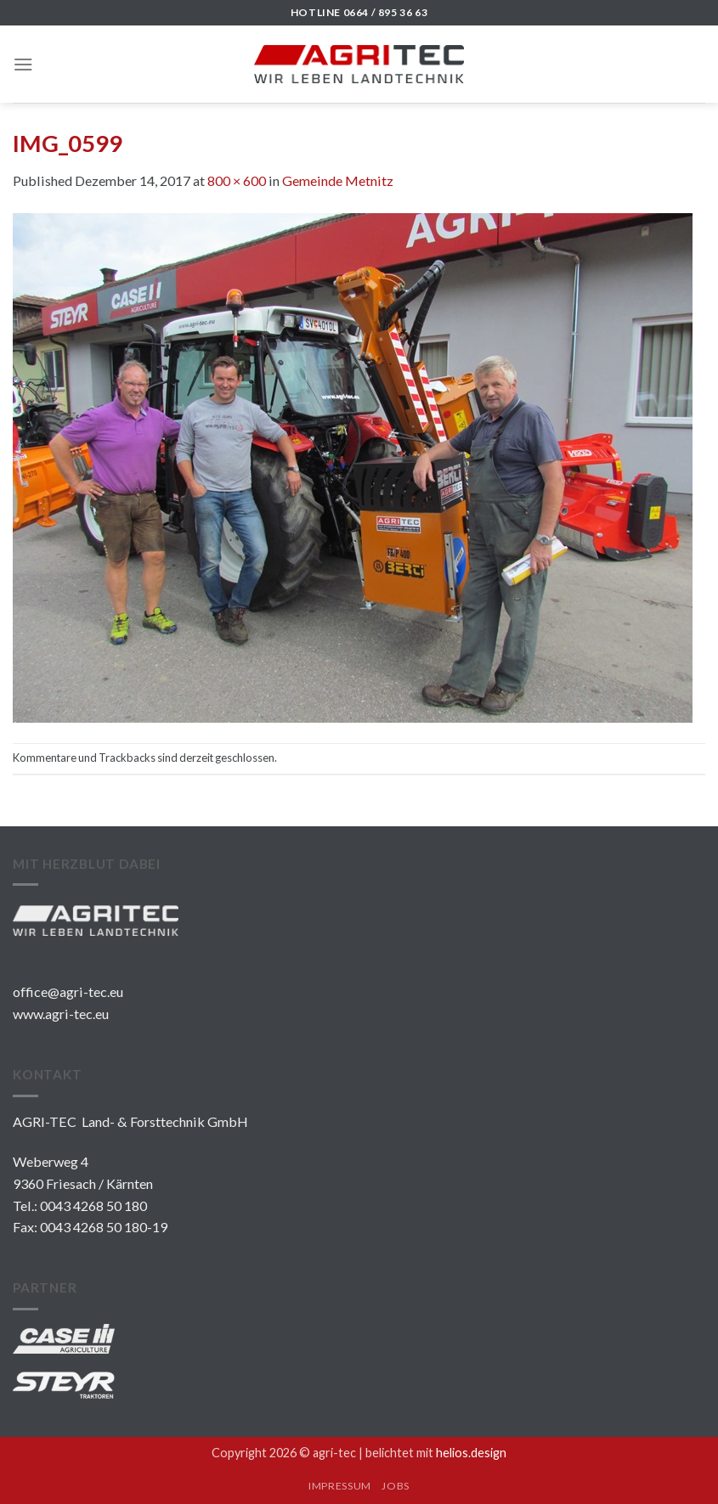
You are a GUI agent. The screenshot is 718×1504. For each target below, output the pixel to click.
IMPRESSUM (339, 1485)
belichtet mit (435, 1452)
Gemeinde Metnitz (337, 180)
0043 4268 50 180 (93, 1205)
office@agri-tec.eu (68, 991)
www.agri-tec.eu (61, 1013)
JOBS (395, 1485)
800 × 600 (236, 180)
